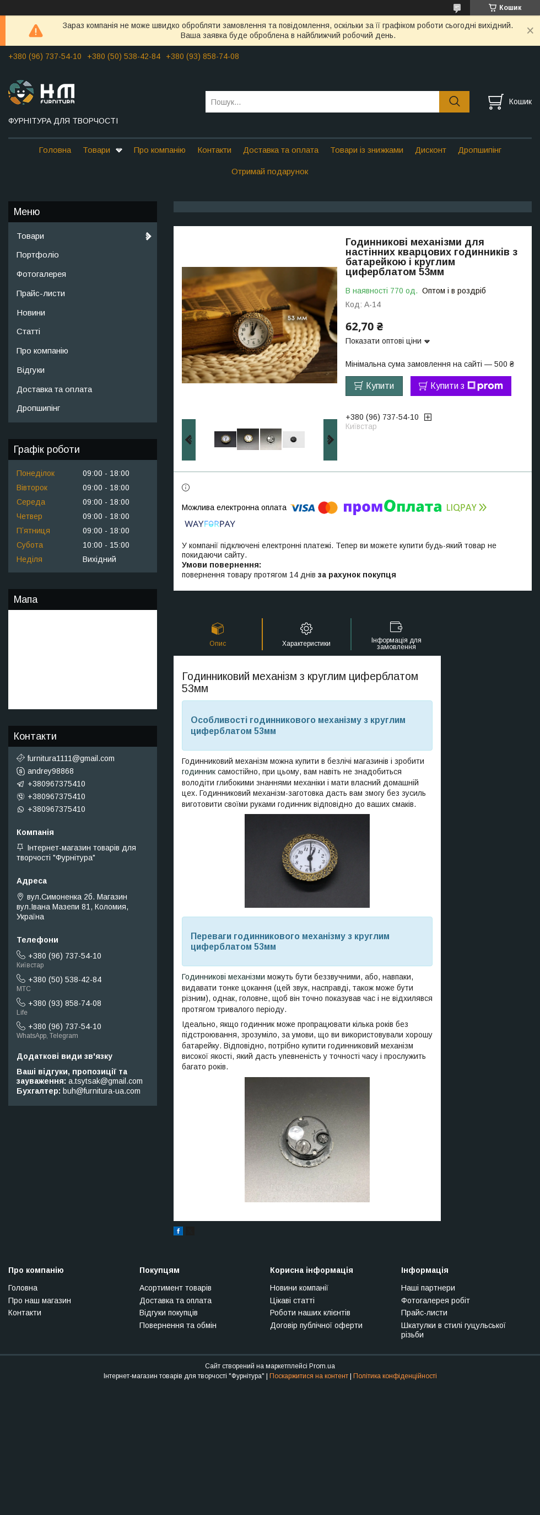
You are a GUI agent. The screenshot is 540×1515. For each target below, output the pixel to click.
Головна (55, 149)
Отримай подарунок (269, 171)
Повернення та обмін (178, 1325)
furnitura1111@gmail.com (71, 758)
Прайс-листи (41, 293)
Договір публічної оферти (316, 1325)
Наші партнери (428, 1287)
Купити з (466, 386)
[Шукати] (454, 102)
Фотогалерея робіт (435, 1300)
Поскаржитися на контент (308, 1376)
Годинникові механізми (223, 976)
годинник (198, 771)
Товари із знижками (366, 149)
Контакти (214, 149)
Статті (28, 331)
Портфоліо (38, 254)
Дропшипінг (479, 149)
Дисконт (430, 149)
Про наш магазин (39, 1300)
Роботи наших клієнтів (310, 1312)
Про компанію (160, 149)
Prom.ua (322, 1366)
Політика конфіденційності (395, 1376)
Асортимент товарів (175, 1287)
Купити (380, 385)
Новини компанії (299, 1287)
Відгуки (31, 369)
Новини (31, 312)
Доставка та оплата (280, 149)
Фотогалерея (41, 274)
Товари (96, 149)
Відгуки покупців (168, 1312)
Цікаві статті (292, 1300)
